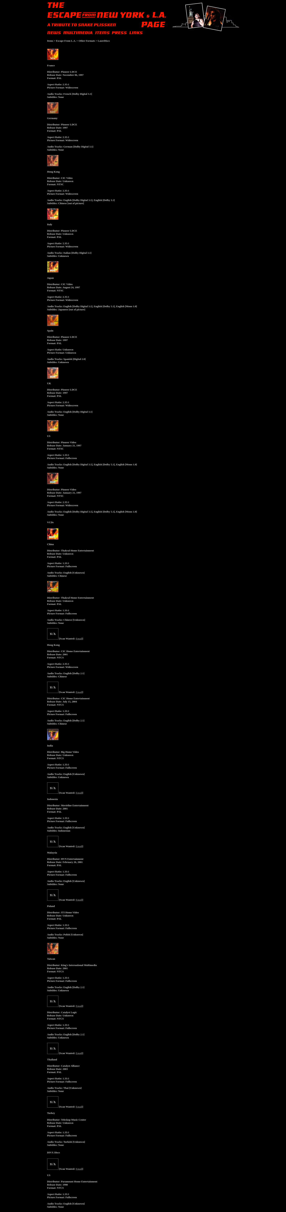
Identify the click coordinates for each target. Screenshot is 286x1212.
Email (79, 638)
